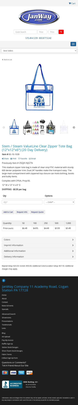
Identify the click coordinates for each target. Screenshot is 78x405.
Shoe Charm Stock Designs (12, 351)
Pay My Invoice (7, 340)
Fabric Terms (7, 354)
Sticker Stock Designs (10, 347)
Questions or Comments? (14, 362)
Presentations (7, 321)
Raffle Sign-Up (7, 344)
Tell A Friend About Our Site (15, 365)
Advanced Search (8, 314)
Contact (5, 302)
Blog (3, 333)
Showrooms (6, 317)
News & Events (7, 305)
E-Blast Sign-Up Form (10, 358)
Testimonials (7, 325)
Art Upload (6, 336)
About (4, 298)
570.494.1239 (32, 38)
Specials (5, 309)
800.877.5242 (45, 38)
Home (4, 295)
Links (4, 328)
